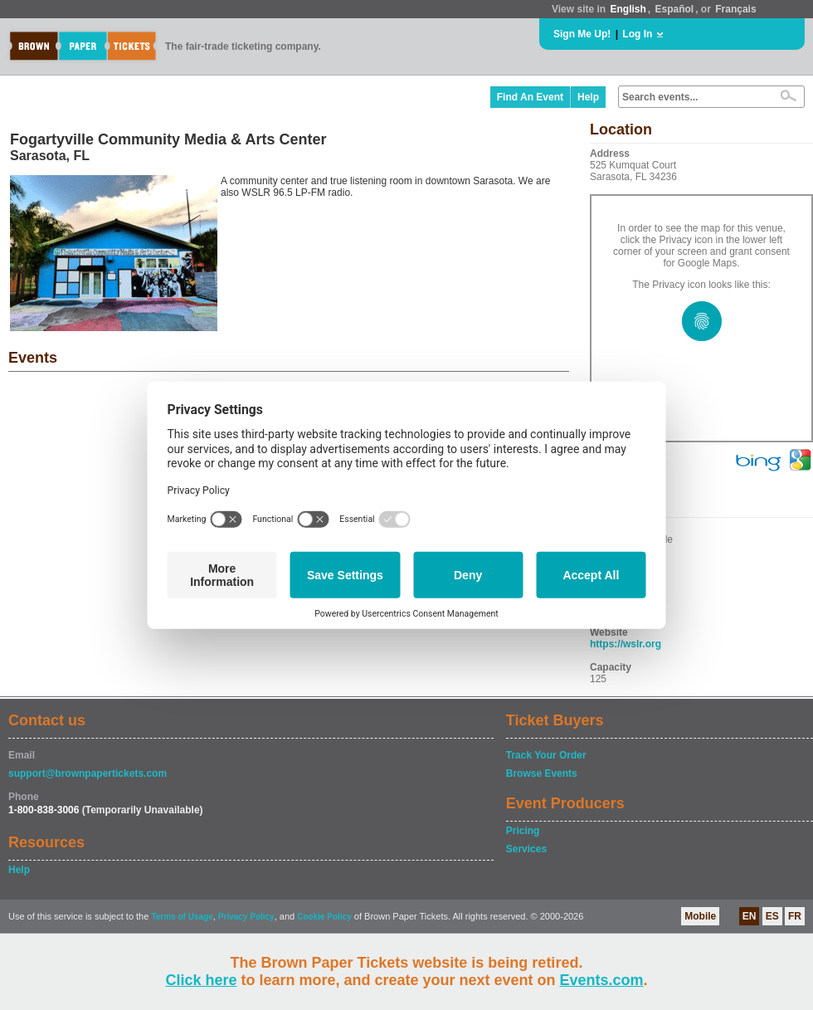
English (627, 9)
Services (526, 849)
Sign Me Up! (582, 34)
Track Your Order (546, 755)
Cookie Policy (324, 916)
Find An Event (530, 97)
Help (588, 97)
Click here (200, 980)
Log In (637, 34)
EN (749, 916)
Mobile (700, 916)
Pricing (523, 831)
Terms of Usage (181, 916)
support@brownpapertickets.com (87, 773)
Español (674, 9)
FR (794, 916)
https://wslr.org (625, 644)
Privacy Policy (246, 916)
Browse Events (541, 773)
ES (772, 916)
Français (735, 9)
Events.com (602, 980)
